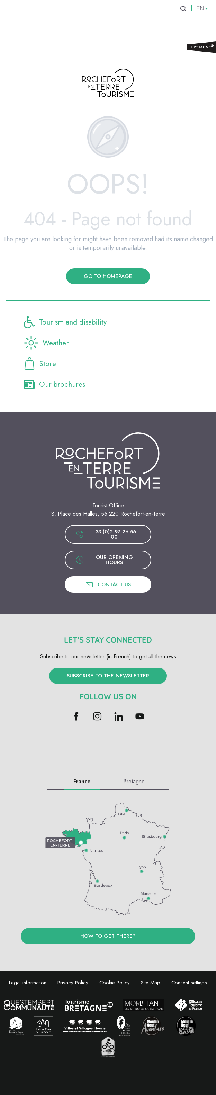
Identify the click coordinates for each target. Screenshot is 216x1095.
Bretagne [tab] (134, 781)
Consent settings (189, 982)
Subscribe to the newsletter (108, 676)
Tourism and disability (64, 322)
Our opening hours (104, 559)
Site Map (150, 982)
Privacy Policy (72, 982)
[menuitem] (44, 20)
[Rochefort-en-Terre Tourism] (108, 84)
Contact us (108, 584)
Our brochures (53, 384)
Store (39, 364)
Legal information (27, 982)
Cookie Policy (114, 982)
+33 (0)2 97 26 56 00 (106, 534)
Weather (45, 343)
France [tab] (82, 781)
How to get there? (108, 936)
